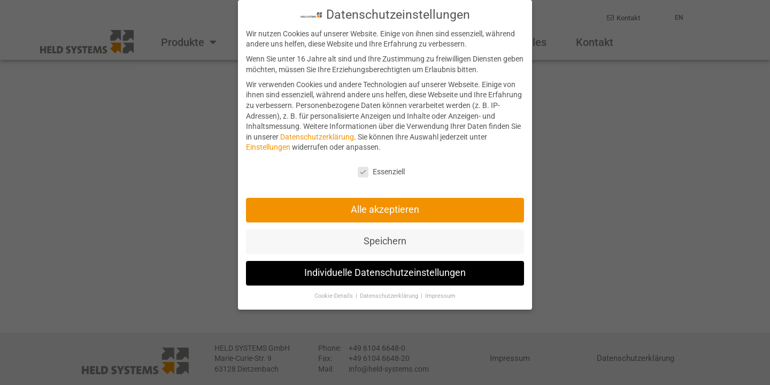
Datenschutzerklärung (317, 136)
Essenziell (381, 171)
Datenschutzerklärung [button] (390, 295)
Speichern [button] (385, 240)
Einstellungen (268, 146)
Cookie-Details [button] (334, 295)
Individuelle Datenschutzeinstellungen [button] (385, 272)
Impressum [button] (440, 295)
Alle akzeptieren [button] (385, 209)
